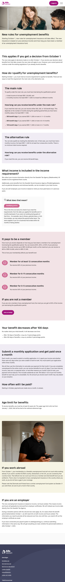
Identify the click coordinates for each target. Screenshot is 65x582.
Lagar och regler (6, 575)
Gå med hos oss (6, 564)
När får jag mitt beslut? (8, 566)
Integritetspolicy (6, 572)
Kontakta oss (5, 561)
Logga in (53, 3)
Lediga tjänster (6, 569)
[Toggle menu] (61, 3)
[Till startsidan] (6, 3)
